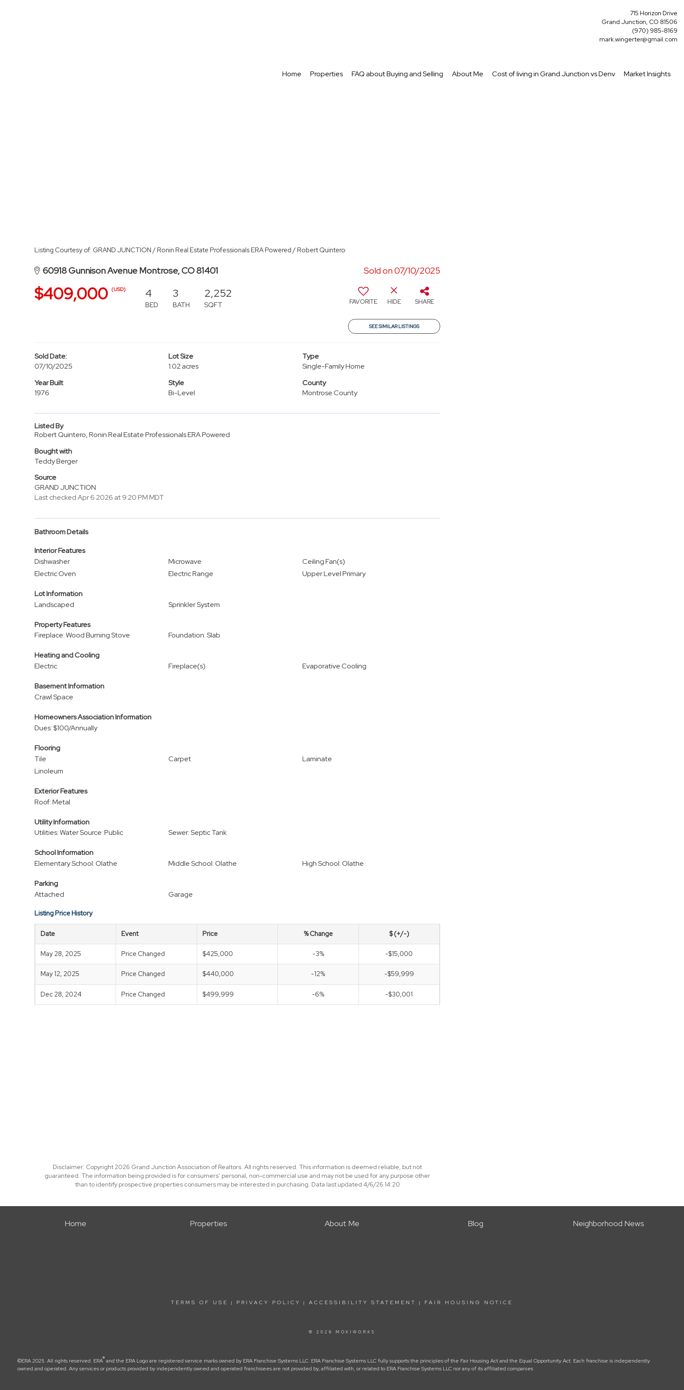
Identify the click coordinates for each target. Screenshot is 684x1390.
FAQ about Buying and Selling (397, 73)
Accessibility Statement (362, 1302)
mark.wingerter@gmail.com (638, 39)
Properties (326, 73)
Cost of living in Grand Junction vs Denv (553, 73)
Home (291, 73)
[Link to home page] (9, 16)
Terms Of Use (199, 1302)
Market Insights (647, 73)
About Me (467, 73)
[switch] (363, 299)
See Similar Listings (394, 326)
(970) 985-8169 (654, 30)
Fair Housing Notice (468, 1302)
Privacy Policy (268, 1302)
